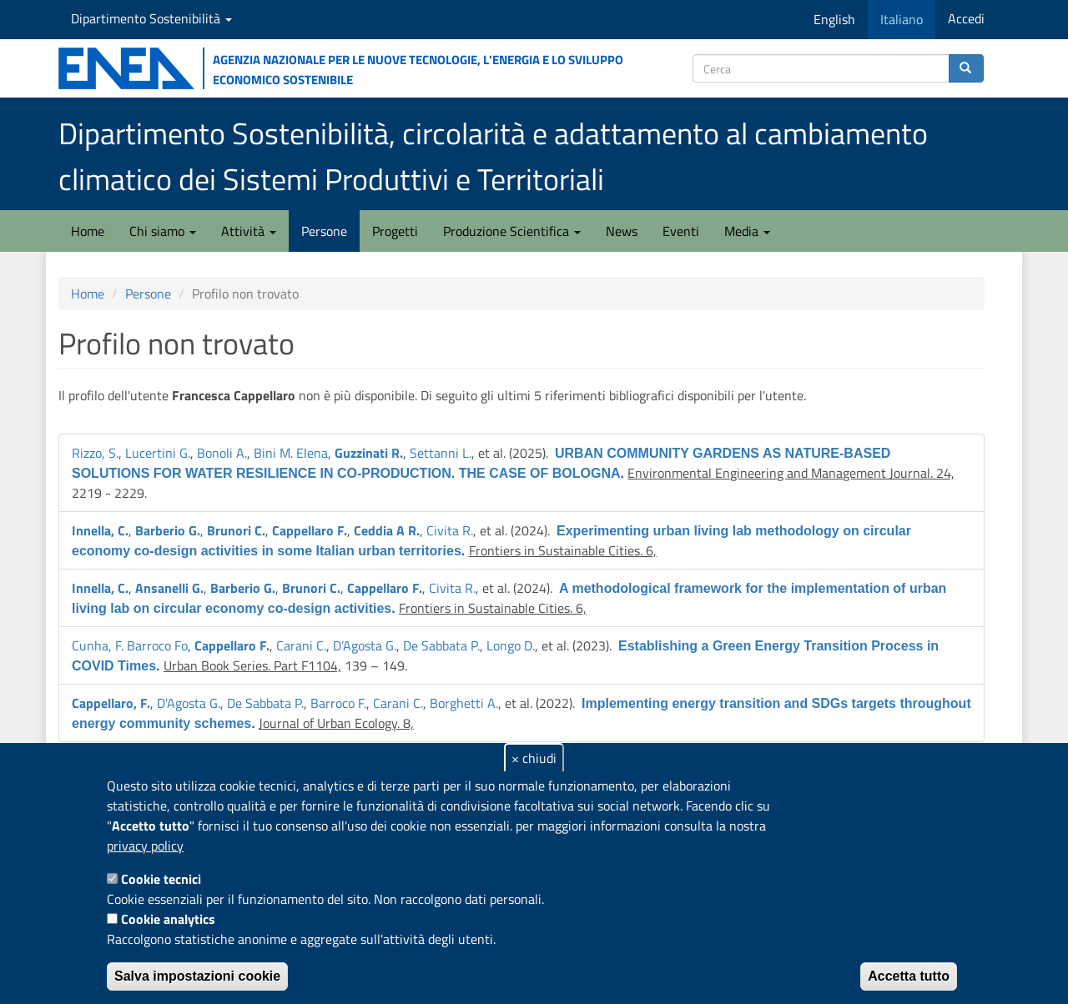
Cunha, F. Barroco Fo (130, 645)
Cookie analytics (168, 919)
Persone (324, 231)
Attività (248, 231)
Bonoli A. (222, 453)
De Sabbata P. (441, 645)
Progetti (395, 231)
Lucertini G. (157, 453)
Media (747, 231)
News (621, 231)
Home (87, 231)
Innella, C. (100, 530)
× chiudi (534, 758)
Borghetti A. (464, 703)
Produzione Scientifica (512, 231)
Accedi (966, 18)
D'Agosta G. (188, 703)
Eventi (680, 231)
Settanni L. (440, 453)
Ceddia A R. (387, 530)
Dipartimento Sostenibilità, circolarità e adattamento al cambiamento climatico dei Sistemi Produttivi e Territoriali (493, 156)
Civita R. (449, 530)
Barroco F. (338, 703)
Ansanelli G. (169, 588)
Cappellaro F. (309, 530)
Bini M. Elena (291, 453)
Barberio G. (167, 530)
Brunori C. (236, 530)
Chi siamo (162, 231)
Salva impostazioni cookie (197, 976)
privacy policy (145, 846)
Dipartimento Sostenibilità (151, 18)
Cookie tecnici (161, 879)
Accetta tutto (909, 976)
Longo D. (510, 645)
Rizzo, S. (95, 453)
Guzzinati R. (369, 453)
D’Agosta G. (364, 645)
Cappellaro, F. (111, 703)
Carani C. (301, 645)
